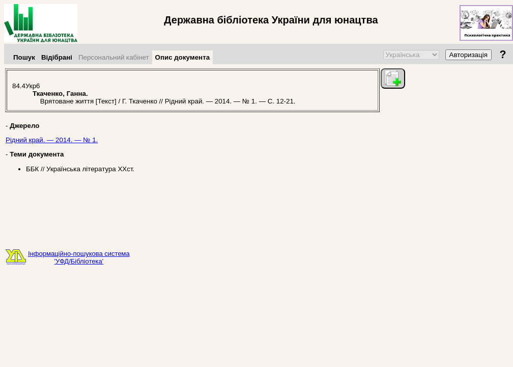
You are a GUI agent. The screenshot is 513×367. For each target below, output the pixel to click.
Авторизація (468, 55)
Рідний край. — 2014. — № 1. (52, 140)
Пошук (24, 57)
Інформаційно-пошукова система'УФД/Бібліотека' (79, 257)
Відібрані (56, 57)
